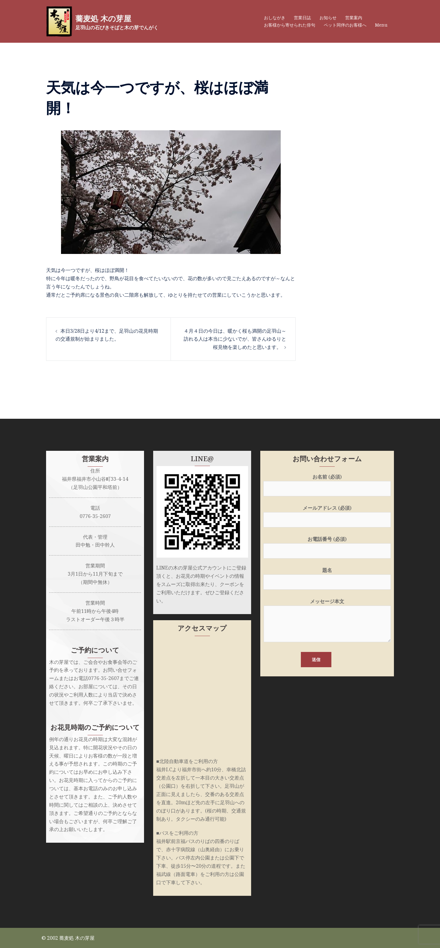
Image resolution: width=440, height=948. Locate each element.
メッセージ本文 (327, 621)
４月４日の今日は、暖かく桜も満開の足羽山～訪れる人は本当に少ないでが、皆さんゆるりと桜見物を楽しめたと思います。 (235, 339)
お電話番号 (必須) (327, 545)
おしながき (274, 17)
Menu (381, 25)
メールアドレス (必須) (327, 514)
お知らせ (328, 17)
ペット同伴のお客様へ (345, 25)
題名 (327, 576)
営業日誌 (302, 17)
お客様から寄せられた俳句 (289, 25)
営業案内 (353, 17)
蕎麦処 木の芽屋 (110, 18)
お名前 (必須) (327, 482)
